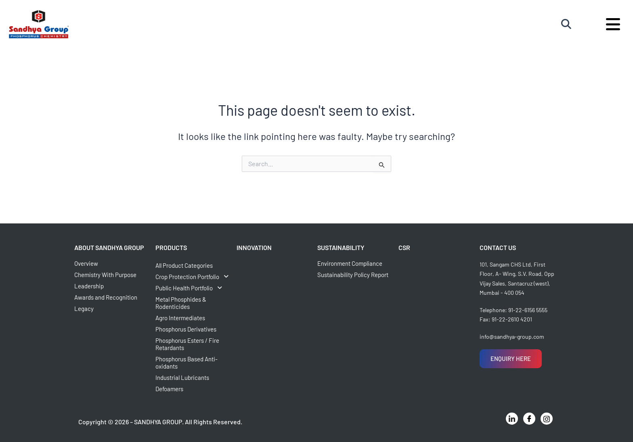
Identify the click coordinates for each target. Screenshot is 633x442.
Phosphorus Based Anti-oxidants (186, 362)
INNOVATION (254, 247)
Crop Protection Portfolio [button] (194, 276)
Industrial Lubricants (182, 377)
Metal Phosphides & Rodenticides (180, 303)
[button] (195, 276)
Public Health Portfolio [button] (190, 288)
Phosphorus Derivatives (185, 329)
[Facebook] (529, 419)
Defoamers (169, 388)
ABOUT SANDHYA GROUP (109, 247)
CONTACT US (498, 247)
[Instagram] (547, 419)
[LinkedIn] (512, 419)
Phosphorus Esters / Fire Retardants (187, 344)
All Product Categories (184, 265)
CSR (404, 247)
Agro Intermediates (180, 317)
